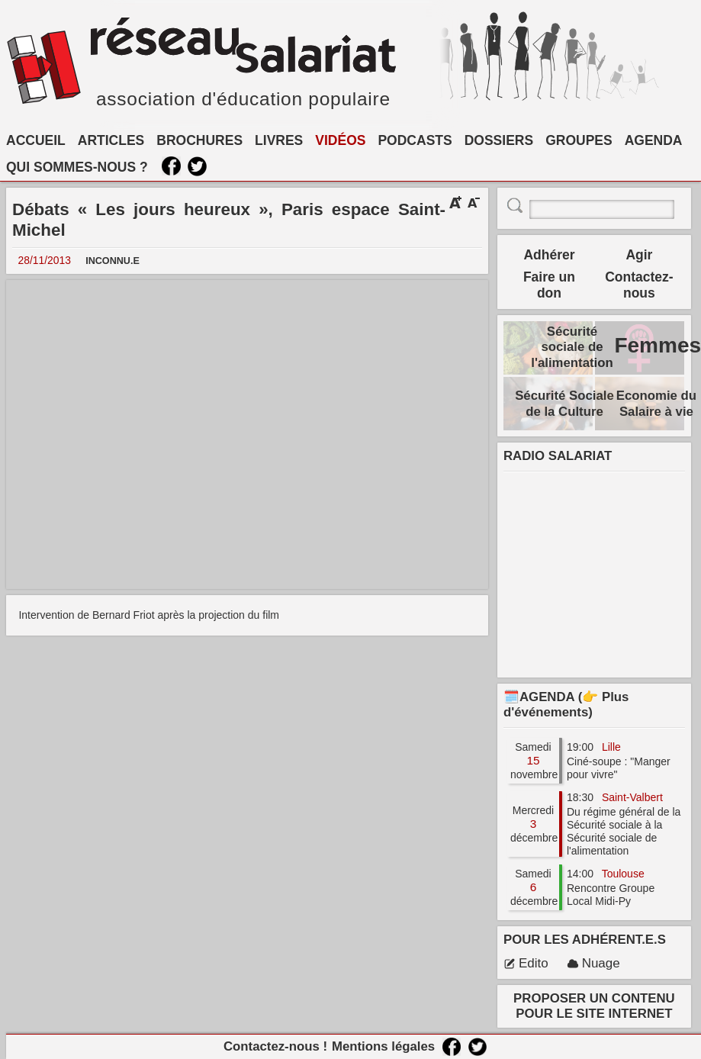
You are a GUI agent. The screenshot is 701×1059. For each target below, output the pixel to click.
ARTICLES (111, 140)
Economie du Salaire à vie (656, 403)
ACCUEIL (36, 140)
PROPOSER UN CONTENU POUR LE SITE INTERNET (594, 1006)
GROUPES (579, 140)
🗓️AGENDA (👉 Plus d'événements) (566, 704)
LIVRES (279, 140)
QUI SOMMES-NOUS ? (77, 167)
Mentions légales (383, 1046)
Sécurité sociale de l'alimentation (572, 346)
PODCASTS (415, 140)
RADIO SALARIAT (557, 456)
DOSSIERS (499, 140)
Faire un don (549, 285)
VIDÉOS (340, 140)
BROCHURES (199, 140)
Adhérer (548, 254)
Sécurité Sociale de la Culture (564, 403)
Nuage (593, 963)
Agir (638, 254)
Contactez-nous (639, 285)
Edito (525, 963)
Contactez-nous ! (275, 1046)
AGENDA (654, 140)
